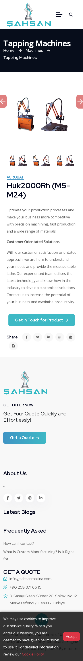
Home (9, 50)
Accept (71, 636)
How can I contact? (18, 543)
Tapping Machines (20, 57)
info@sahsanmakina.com (31, 578)
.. (4, 485)
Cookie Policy (33, 654)
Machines (34, 50)
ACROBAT (15, 178)
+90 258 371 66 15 (25, 587)
